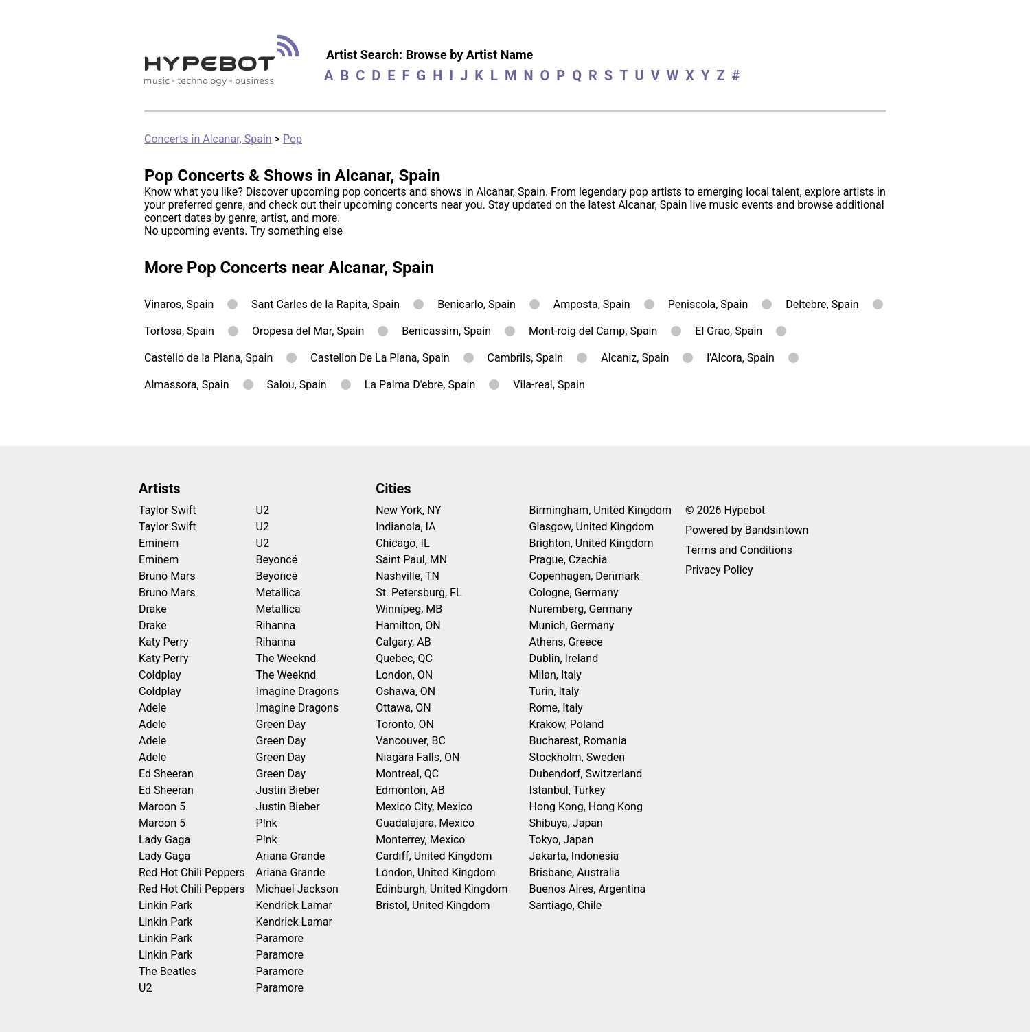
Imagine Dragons (297, 691)
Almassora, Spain (186, 384)
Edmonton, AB (410, 790)
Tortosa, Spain (179, 331)
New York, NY (409, 510)
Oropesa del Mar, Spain (308, 331)
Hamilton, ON (408, 625)
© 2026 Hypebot (725, 510)
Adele (152, 707)
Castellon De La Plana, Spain (379, 357)
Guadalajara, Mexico (425, 823)
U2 (145, 987)
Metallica (278, 592)
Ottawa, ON (403, 707)
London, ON (404, 674)
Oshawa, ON (405, 691)
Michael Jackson (297, 888)
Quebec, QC (404, 658)
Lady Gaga (164, 839)
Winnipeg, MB (409, 608)
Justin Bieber (288, 790)
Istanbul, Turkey (567, 790)
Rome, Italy (556, 707)
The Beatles (167, 971)
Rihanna (276, 625)
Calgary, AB (403, 641)
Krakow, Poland (566, 724)
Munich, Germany (572, 625)
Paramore (280, 938)
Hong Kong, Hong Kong (586, 806)
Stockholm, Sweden (577, 757)
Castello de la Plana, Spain (208, 357)
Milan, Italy (555, 674)
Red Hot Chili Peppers (192, 872)
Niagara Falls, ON (417, 757)
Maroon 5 (162, 806)
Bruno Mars (167, 576)
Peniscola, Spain (708, 304)
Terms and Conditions (738, 549)
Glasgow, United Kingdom (591, 526)
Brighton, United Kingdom (591, 543)
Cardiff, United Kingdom (434, 856)
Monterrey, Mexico (420, 839)
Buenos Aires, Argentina (587, 888)
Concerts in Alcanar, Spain (208, 138)
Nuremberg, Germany (581, 608)
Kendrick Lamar (294, 905)
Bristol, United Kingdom (433, 905)
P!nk (266, 823)
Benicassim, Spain (446, 331)
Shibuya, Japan (566, 823)
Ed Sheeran (166, 773)
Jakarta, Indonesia (574, 856)
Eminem (159, 543)
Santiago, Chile (565, 905)
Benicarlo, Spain (476, 304)
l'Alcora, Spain (740, 357)
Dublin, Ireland (564, 658)
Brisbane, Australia (575, 872)
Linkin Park (165, 905)
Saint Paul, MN (411, 559)
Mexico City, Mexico (424, 806)
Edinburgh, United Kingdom (441, 888)
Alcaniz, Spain (635, 357)
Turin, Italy (554, 691)
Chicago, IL (402, 543)
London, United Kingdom (435, 872)
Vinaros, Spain (179, 304)
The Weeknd (286, 658)
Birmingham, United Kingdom (600, 510)
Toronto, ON (405, 724)
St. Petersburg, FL (418, 592)
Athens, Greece (566, 641)
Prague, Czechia (568, 559)
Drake (153, 608)
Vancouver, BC (411, 740)
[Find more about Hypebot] (225, 65)
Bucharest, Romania (578, 740)
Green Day (281, 724)
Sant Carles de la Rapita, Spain (325, 304)
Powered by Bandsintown (746, 530)
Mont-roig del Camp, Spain (593, 331)
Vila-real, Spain (548, 384)
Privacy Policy (719, 569)
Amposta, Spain (591, 304)
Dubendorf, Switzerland (586, 773)
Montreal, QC (407, 773)
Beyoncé (277, 559)
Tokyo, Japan (561, 839)
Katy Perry (164, 641)
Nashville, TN (407, 576)
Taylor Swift (167, 510)
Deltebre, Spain (822, 304)
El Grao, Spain (728, 331)
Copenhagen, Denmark (584, 576)
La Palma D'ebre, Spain (420, 384)
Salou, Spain (297, 384)
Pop (292, 138)
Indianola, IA (405, 526)
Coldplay (160, 674)
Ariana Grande (290, 856)
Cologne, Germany (574, 592)
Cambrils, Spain (526, 357)
